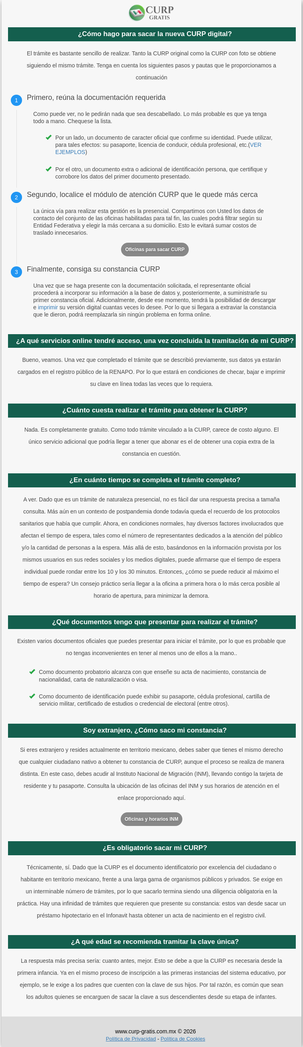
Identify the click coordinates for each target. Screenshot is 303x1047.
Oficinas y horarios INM (151, 819)
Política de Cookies (183, 1039)
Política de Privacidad (131, 1039)
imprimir (48, 307)
